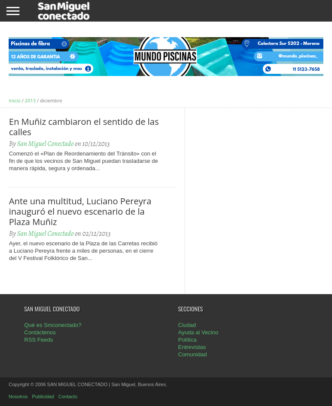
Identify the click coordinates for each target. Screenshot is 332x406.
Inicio (14, 100)
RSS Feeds (38, 339)
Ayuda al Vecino (198, 332)
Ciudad (187, 325)
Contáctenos (40, 332)
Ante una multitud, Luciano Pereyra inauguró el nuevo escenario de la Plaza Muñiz (80, 211)
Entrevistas (192, 347)
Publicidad (43, 396)
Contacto (67, 396)
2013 (30, 100)
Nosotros (18, 396)
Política (187, 339)
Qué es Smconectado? (52, 325)
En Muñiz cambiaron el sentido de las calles (84, 127)
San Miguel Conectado (45, 144)
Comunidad (192, 354)
